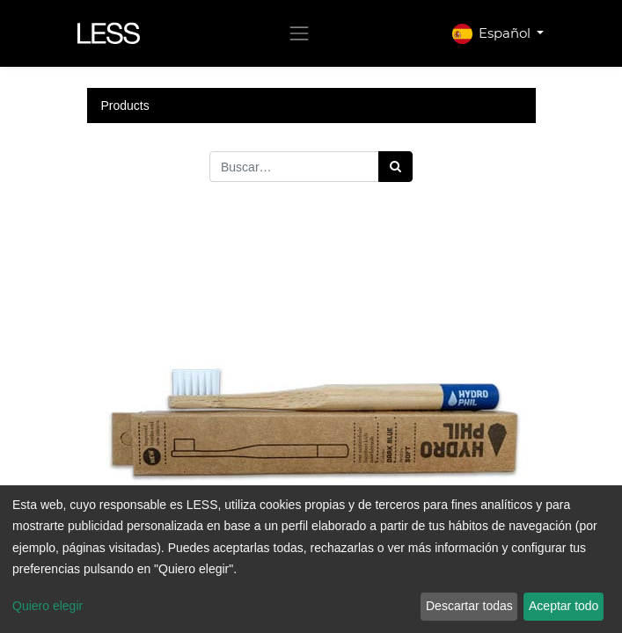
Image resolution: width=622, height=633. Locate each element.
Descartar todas (469, 606)
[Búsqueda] (395, 166)
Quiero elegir (47, 606)
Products (125, 105)
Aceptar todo (563, 606)
